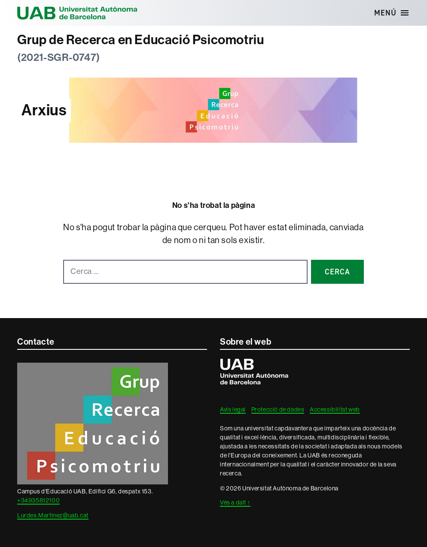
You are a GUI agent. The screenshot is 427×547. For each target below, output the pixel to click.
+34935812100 (38, 500)
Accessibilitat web (335, 409)
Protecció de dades (278, 409)
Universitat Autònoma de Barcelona (77, 13)
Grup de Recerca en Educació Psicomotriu (140, 40)
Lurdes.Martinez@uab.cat (52, 515)
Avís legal (233, 409)
